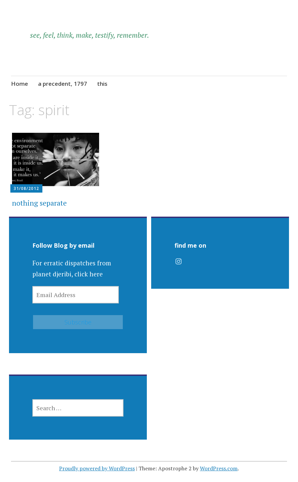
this (102, 83)
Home (19, 83)
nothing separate (39, 203)
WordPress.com (219, 468)
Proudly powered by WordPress (97, 468)
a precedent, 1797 (62, 83)
